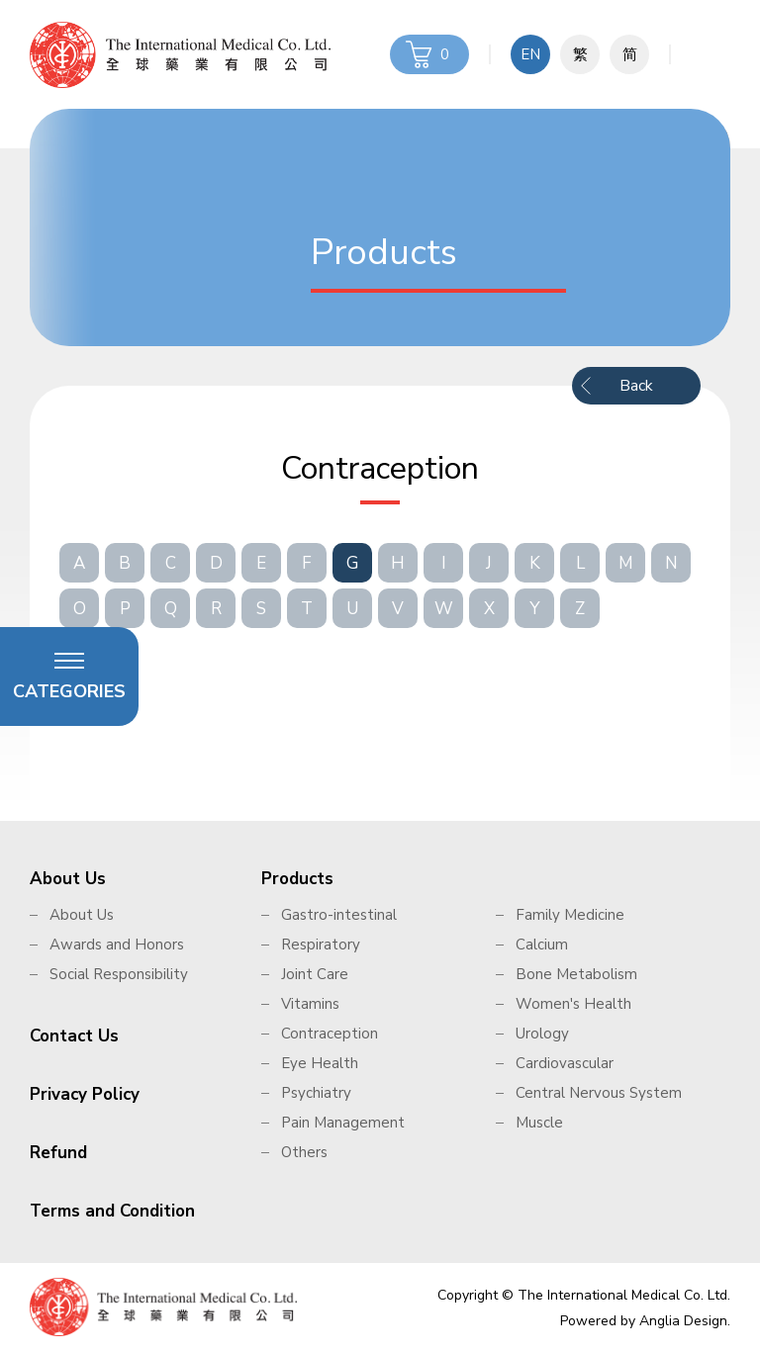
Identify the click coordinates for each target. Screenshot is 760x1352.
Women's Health (573, 1004)
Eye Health (319, 1063)
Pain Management (343, 1122)
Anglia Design (683, 1320)
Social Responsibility (118, 974)
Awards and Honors (116, 944)
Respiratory (320, 944)
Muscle (539, 1122)
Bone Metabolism (576, 974)
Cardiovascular (565, 1063)
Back (636, 386)
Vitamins (310, 1004)
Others (304, 1152)
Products (297, 878)
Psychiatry (316, 1093)
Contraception (329, 1033)
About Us (68, 878)
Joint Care (314, 974)
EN (530, 54)
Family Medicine (570, 915)
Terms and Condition (112, 1211)
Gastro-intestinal (339, 915)
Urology (542, 1033)
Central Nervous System (599, 1093)
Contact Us (74, 1036)
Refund (58, 1152)
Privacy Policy (85, 1094)
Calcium (542, 944)
